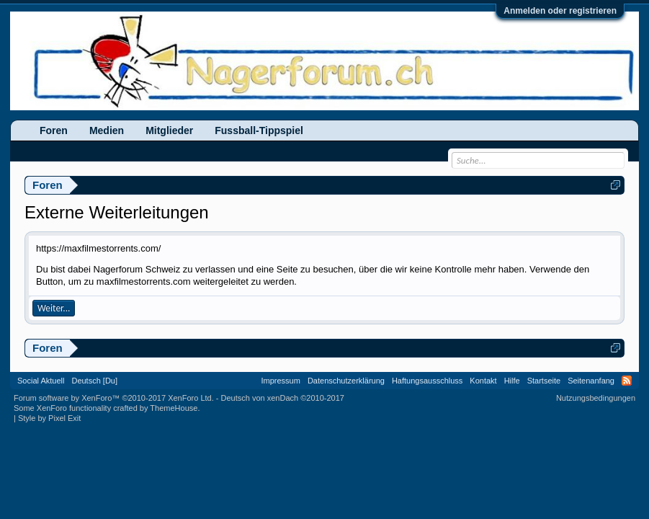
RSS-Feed (627, 381)
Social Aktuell (40, 380)
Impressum (280, 380)
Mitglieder (169, 130)
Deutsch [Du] (94, 380)
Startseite (543, 380)
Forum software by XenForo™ (114, 398)
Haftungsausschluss (427, 380)
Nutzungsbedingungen (595, 398)
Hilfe (512, 380)
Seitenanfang (591, 380)
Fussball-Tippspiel (259, 130)
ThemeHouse (173, 408)
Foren (54, 130)
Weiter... (53, 308)
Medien (106, 130)
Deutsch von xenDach (282, 398)
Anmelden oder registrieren (560, 11)
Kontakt (483, 380)
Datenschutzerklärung (346, 380)
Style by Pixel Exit (49, 418)
